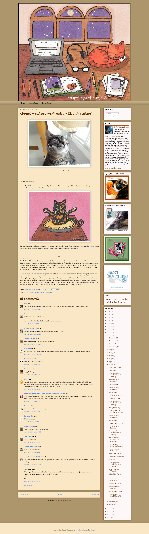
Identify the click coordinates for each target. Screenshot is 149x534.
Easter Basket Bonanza (116, 367)
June (110, 356)
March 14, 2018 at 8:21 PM (32, 412)
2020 (109, 329)
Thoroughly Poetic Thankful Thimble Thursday (115, 374)
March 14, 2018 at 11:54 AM (32, 354)
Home (23, 103)
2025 (109, 314)
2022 (109, 323)
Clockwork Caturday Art (116, 456)
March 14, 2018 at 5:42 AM (32, 309)
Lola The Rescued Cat (30, 339)
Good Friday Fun (114, 370)
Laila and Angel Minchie (31, 447)
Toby (116, 302)
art (25, 292)
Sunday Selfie (113, 420)
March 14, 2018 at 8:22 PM (32, 422)
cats (28, 292)
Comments (110, 117)
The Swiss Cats (28, 359)
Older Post (95, 495)
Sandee (26, 314)
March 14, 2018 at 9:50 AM (32, 324)
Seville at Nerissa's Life (31, 328)
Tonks (120, 302)
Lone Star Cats (28, 437)
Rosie (127, 299)
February (112, 501)
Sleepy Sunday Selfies (115, 483)
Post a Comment (27, 486)
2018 (109, 335)
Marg (25, 304)
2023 (109, 320)
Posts (108, 113)
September (112, 347)
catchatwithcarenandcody (43, 462)
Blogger (93, 530)
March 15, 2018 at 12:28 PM (32, 465)
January (111, 504)
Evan (121, 299)
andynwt (80, 530)
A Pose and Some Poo (115, 454)
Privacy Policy (47, 103)
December (112, 338)
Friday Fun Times (114, 398)
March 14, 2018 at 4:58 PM (32, 389)
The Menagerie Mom (122, 127)
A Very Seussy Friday (115, 491)
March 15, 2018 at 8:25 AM (32, 452)
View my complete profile (113, 168)
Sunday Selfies (113, 392)
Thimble (36, 292)
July (110, 353)
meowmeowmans (29, 426)
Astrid (108, 299)
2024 (109, 317)
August (111, 350)
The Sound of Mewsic (115, 395)
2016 (109, 511)
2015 (109, 514)
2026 (109, 311)
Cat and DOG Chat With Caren (33, 457)
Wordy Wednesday (114, 408)
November (112, 341)
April (111, 361)
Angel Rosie (33, 103)
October (112, 344)
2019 (109, 332)
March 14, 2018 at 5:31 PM (32, 402)
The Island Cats (28, 406)
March (111, 364)
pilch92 (26, 379)
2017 (109, 508)
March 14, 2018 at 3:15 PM (32, 375)
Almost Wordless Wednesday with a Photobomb (115, 439)
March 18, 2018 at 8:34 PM (32, 481)
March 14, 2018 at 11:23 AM (32, 344)
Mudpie (92, 246)
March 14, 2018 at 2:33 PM (32, 365)
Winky (124, 302)
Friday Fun (112, 459)
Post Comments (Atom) (63, 500)
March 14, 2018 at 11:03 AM (32, 334)
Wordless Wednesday (45, 292)
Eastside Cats (28, 349)
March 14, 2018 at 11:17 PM (32, 442)
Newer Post (24, 495)
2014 (109, 517)
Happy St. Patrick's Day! (116, 423)
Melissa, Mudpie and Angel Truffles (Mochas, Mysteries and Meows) (44, 394)
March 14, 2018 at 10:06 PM (32, 432)
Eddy (31, 292)
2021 (109, 326)
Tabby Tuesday (113, 384)
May (110, 358)
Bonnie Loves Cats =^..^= (31, 369)
